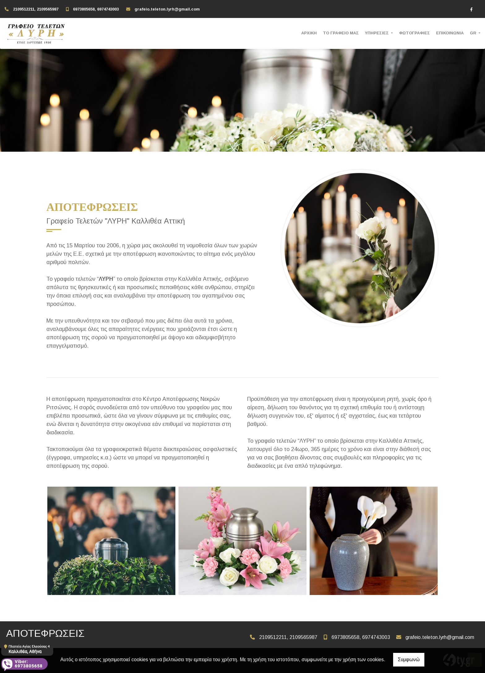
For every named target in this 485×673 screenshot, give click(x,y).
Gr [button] (474, 33)
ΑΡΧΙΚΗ (309, 33)
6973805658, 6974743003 (96, 9)
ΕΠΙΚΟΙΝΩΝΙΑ (450, 33)
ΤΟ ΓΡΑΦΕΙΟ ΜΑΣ (341, 33)
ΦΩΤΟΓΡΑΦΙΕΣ (414, 33)
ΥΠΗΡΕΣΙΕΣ (377, 33)
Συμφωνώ (409, 659)
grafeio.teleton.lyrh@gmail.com (167, 9)
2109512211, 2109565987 (35, 9)
